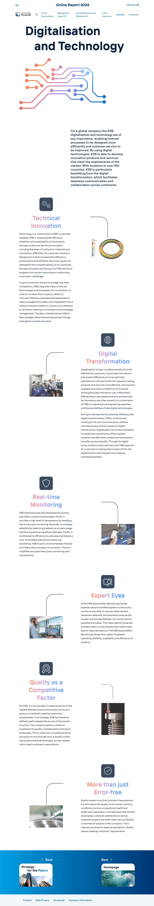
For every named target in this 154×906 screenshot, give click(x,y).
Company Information (80, 900)
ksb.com (131, 4)
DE (17, 5)
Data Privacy (42, 900)
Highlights (120, 14)
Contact (27, 900)
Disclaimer (59, 900)
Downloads (134, 14)
